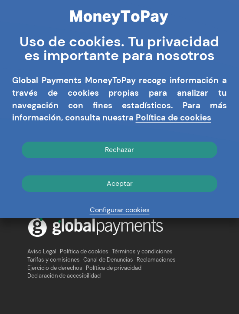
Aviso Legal (41, 251)
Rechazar (119, 149)
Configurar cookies (120, 209)
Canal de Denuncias (108, 259)
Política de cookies (84, 251)
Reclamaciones (156, 259)
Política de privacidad (113, 268)
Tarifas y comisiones (53, 259)
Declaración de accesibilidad (64, 275)
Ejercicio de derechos (54, 268)
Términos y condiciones (142, 251)
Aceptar (120, 183)
